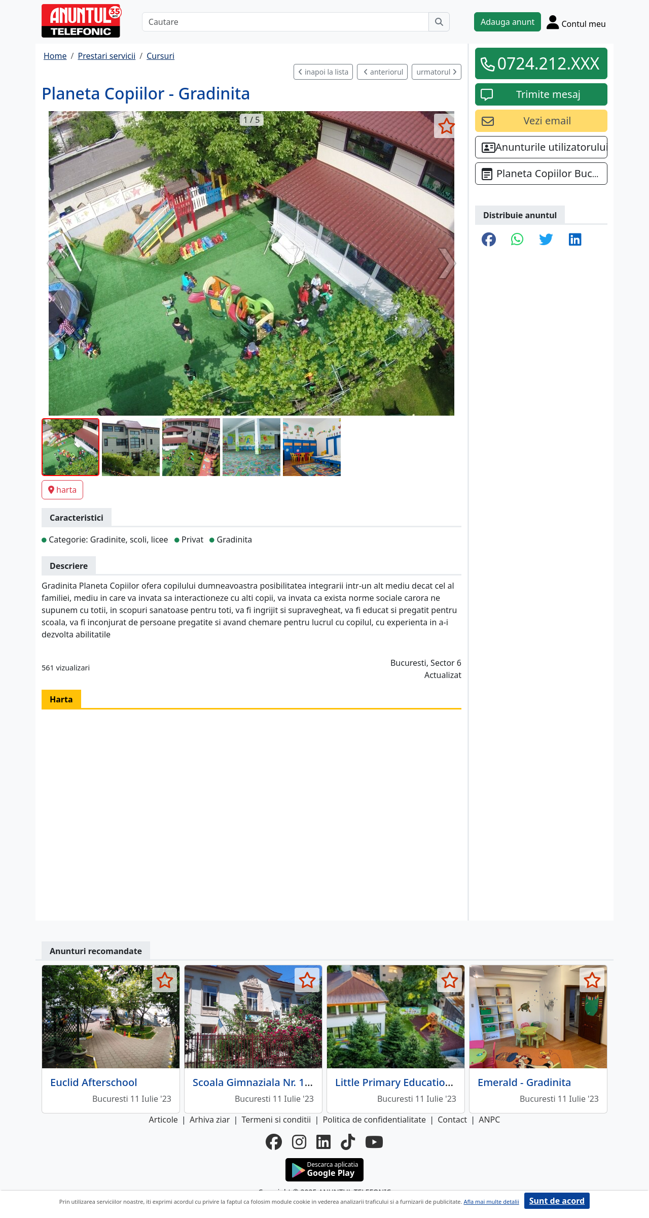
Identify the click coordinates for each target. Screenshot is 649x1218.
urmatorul (436, 72)
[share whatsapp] (517, 240)
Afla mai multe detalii (491, 1201)
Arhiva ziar (210, 1119)
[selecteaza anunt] (446, 126)
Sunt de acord (557, 1200)
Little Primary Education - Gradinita (420, 1082)
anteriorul (383, 72)
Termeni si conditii (276, 1119)
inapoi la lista (323, 72)
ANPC (489, 1119)
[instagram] (299, 1142)
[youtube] (374, 1142)
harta (62, 489)
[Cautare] (285, 21)
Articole (163, 1119)
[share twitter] (546, 240)
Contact (452, 1119)
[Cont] (576, 22)
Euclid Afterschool (93, 1082)
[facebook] (274, 1142)
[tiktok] (348, 1142)
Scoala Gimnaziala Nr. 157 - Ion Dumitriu (290, 1082)
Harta (61, 699)
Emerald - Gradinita (524, 1082)
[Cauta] (439, 21)
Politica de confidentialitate (374, 1119)
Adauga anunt (507, 21)
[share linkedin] (575, 240)
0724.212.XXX (548, 63)
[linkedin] (323, 1142)
